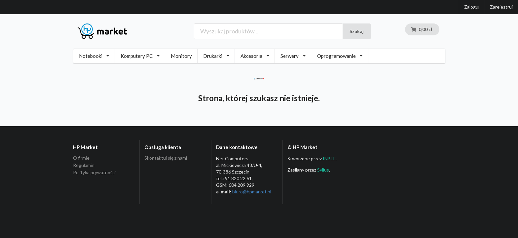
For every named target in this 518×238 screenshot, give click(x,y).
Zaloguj (471, 7)
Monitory (181, 56)
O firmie (81, 158)
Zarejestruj (501, 7)
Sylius (323, 170)
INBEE (329, 158)
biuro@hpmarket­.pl (251, 191)
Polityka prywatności (94, 172)
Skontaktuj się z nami (165, 158)
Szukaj (357, 31)
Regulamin (83, 165)
